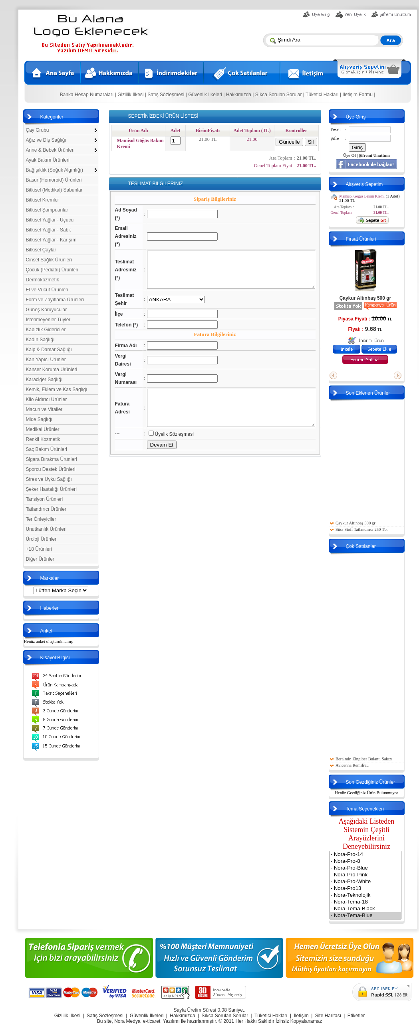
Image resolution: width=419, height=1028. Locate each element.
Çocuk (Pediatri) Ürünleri (52, 270)
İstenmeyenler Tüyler (48, 319)
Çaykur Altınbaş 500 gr (377, 298)
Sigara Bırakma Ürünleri (51, 459)
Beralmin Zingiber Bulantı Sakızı (376, 763)
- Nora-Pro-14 (377, 854)
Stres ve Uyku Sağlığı (49, 479)
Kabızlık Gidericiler (46, 329)
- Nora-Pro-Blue (377, 868)
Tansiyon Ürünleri (44, 499)
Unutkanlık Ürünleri (46, 529)
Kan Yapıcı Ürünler (46, 359)
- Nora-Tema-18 (377, 902)
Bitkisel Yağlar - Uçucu (50, 220)
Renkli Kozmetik (43, 439)
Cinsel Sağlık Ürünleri (49, 260)
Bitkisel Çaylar (41, 250)
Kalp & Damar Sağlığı (49, 349)
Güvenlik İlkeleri (207, 94)
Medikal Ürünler (43, 429)
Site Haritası (328, 1015)
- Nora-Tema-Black (377, 908)
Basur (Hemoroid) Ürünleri (54, 180)
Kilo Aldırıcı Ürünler (46, 399)
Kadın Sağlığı (40, 339)
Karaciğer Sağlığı (44, 379)
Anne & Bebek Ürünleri (50, 150)
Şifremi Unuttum (386, 155)
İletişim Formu (360, 94)
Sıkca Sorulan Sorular (281, 94)
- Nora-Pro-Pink (377, 875)
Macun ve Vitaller (44, 409)
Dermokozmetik (42, 280)
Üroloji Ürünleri (42, 539)
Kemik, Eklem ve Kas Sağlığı (56, 389)
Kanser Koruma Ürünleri (51, 369)
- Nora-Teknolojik (377, 895)
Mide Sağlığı (39, 419)
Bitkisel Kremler (42, 200)
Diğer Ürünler (40, 559)
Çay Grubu (37, 130)
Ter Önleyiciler (41, 519)
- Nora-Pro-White (377, 881)
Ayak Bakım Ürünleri (48, 160)
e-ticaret (151, 1021)
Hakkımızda (240, 94)
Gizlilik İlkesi (133, 94)
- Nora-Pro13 (377, 888)
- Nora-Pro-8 (377, 861)
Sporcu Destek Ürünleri (50, 469)
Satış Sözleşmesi (168, 94)
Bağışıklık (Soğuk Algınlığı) (54, 170)
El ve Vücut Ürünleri (47, 290)
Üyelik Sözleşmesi (166, 460)
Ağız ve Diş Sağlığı (46, 140)
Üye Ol (361, 155)
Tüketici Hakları (324, 94)
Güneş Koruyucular (46, 309)
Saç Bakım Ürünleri (46, 449)
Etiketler (356, 1015)
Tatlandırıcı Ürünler (46, 509)
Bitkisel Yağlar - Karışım (51, 240)
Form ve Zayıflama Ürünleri (55, 299)
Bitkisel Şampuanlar (47, 210)
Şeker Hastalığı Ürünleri (51, 489)
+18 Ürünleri (39, 549)
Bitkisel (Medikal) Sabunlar (54, 190)
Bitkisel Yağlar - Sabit (48, 230)
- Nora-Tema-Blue (377, 915)
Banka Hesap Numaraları (89, 94)
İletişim (301, 1015)
